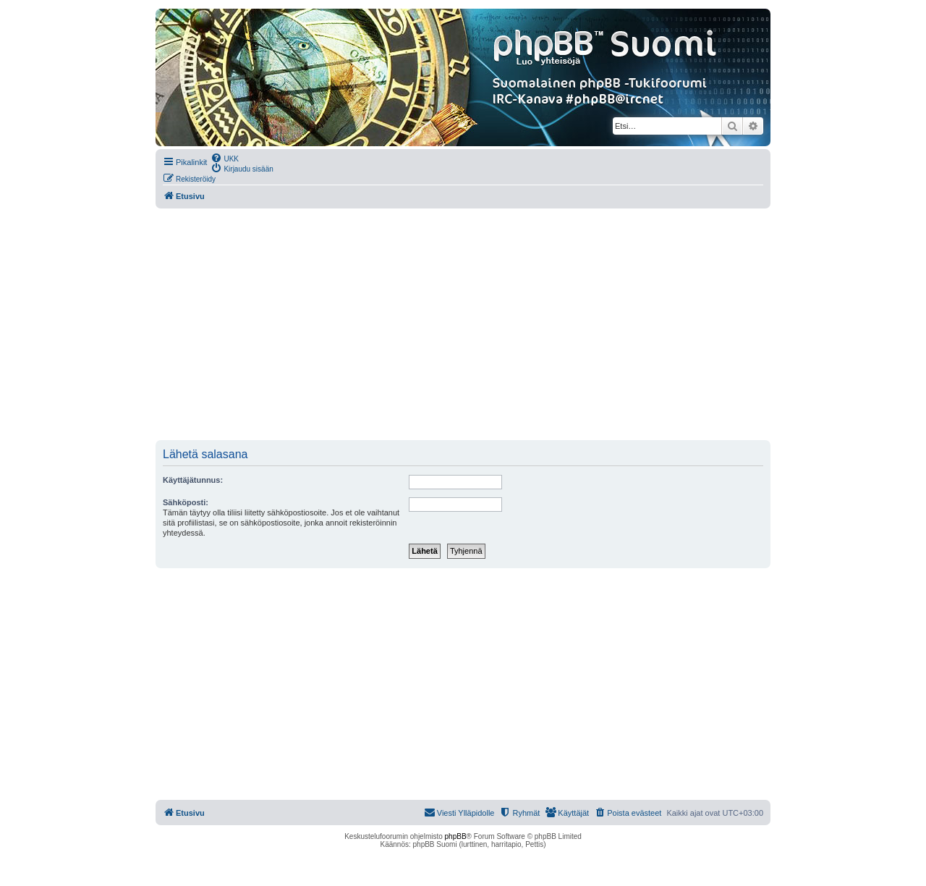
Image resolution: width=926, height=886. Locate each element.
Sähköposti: (185, 502)
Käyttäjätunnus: (193, 480)
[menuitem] (225, 158)
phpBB (456, 836)
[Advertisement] (463, 324)
